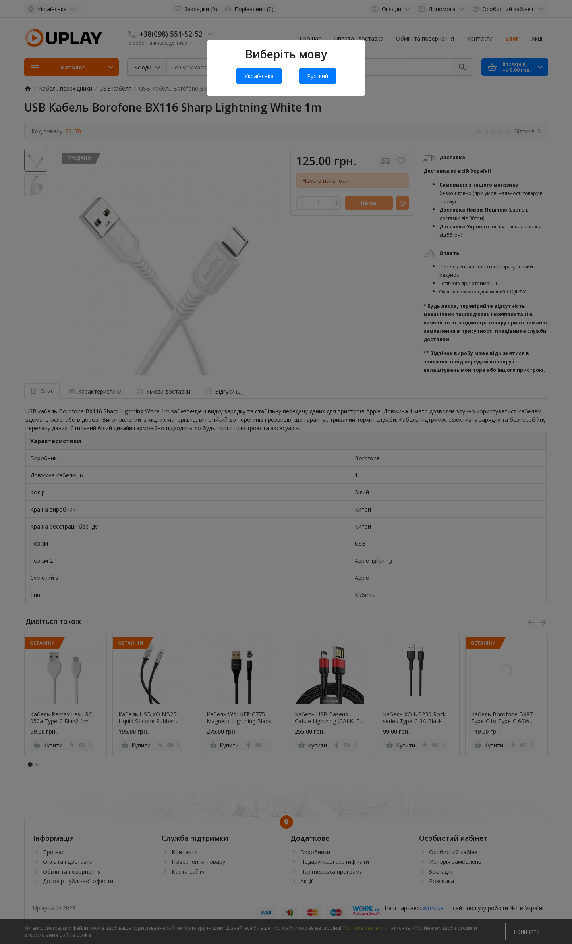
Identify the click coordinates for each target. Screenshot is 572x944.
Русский (317, 76)
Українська (259, 76)
